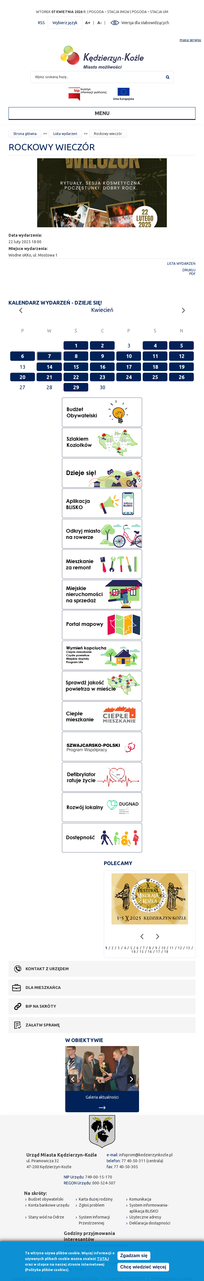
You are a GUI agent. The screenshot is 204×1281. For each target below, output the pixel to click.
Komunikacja (140, 1199)
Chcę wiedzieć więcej (143, 1267)
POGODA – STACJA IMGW (109, 12)
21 (49, 377)
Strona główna (25, 134)
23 (102, 377)
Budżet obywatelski (45, 1199)
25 (155, 377)
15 (76, 367)
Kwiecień (102, 310)
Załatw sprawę (43, 1025)
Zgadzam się (134, 1255)
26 (181, 377)
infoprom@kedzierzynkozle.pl (146, 1155)
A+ (88, 23)
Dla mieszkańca (43, 987)
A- (99, 23)
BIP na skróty (41, 1006)
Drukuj (188, 270)
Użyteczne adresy (145, 1217)
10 (129, 356)
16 (102, 367)
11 (155, 356)
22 (76, 377)
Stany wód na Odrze (46, 1217)
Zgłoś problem (91, 1205)
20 (22, 377)
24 (129, 377)
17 (129, 367)
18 (155, 367)
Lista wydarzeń (65, 134)
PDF (192, 274)
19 (181, 367)
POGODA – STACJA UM (150, 12)
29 (76, 387)
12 (181, 356)
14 (49, 367)
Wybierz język (64, 22)
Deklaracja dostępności (149, 1223)
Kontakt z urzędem (47, 969)
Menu (102, 113)
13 (188, 948)
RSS (41, 22)
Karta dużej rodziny (96, 1199)
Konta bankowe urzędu (48, 1205)
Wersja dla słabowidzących (145, 22)
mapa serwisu (190, 40)
